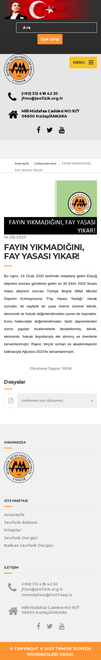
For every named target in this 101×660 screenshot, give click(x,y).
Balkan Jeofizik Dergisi (28, 545)
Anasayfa (22, 163)
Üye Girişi (50, 39)
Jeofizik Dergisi (20, 537)
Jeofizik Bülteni (20, 522)
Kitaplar (12, 529)
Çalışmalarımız (45, 163)
